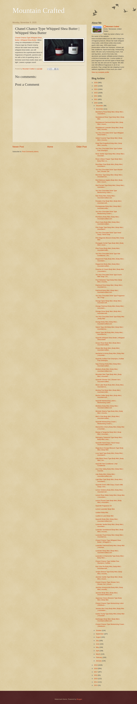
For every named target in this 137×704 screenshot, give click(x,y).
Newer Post (18, 147)
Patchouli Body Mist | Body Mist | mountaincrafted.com (107, 291)
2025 (96, 86)
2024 (96, 89)
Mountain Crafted (39, 10)
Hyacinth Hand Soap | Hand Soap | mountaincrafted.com (108, 443)
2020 (96, 103)
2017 (96, 672)
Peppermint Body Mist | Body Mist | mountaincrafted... (108, 265)
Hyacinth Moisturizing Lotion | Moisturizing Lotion (106, 401)
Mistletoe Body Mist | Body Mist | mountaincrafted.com (107, 407)
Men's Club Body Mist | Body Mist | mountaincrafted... (108, 417)
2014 (96, 682)
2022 (96, 96)
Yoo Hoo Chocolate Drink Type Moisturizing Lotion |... (106, 191)
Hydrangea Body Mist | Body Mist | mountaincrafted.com (107, 620)
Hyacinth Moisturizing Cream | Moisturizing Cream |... (106, 422)
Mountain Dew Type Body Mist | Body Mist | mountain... (109, 375)
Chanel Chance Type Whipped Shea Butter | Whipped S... (108, 541)
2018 (96, 668)
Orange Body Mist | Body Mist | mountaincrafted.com (106, 323)
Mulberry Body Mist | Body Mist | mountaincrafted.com (107, 370)
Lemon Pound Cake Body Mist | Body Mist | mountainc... (109, 501)
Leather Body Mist (102, 512)
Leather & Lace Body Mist (104, 516)
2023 (96, 93)
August (98, 637)
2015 (96, 679)
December (100, 106)
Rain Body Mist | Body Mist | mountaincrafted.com (105, 197)
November (100, 109)
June (98, 644)
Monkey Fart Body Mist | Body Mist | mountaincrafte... (108, 391)
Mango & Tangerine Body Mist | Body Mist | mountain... (108, 433)
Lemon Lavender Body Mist (105, 509)
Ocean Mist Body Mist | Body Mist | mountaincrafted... (108, 349)
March (98, 654)
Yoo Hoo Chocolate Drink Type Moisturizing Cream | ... (106, 212)
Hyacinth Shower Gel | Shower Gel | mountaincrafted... (108, 380)
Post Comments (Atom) (30, 151)
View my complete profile (100, 72)
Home (50, 147)
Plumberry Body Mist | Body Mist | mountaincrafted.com (107, 218)
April (97, 651)
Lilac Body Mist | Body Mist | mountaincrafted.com (105, 475)
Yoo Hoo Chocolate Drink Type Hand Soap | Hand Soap (108, 233)
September (100, 634)
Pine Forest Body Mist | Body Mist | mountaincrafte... (108, 249)
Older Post (81, 147)
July (97, 640)
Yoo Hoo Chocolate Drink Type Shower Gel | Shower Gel (109, 170)
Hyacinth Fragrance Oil (104, 506)
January (99, 661)
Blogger (79, 699)
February (99, 657)
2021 (96, 99)
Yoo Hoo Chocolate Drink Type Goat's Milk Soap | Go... (109, 275)
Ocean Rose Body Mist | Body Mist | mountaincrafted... (108, 344)
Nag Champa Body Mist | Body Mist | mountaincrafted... (108, 365)
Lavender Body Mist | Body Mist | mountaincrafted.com (107, 551)
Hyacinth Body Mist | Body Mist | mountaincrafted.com (107, 520)
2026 (96, 82)
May (97, 647)
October (99, 630)
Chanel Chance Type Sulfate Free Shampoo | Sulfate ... (107, 562)
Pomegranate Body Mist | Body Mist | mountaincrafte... (108, 207)
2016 (96, 675)
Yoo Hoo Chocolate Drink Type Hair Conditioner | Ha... (108, 254)
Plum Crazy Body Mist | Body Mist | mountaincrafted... (108, 223)
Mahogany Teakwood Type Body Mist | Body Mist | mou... (109, 438)
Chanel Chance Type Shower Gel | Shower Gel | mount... (108, 583)
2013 (96, 685)
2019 (96, 665)
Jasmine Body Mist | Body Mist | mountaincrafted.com (107, 594)
